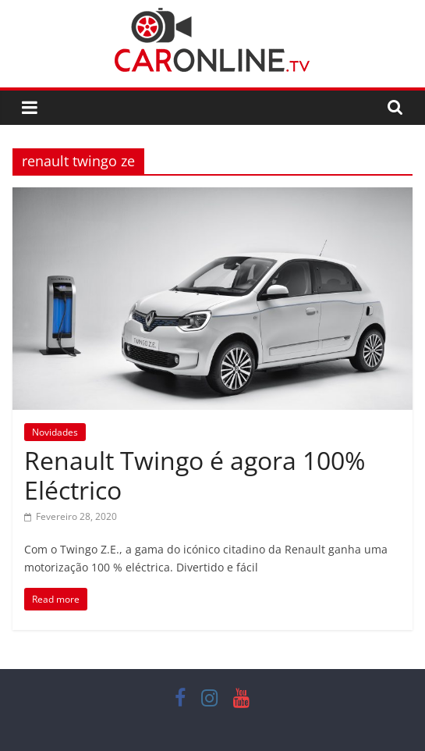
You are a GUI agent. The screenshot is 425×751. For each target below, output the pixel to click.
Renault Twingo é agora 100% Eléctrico (194, 475)
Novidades (55, 432)
